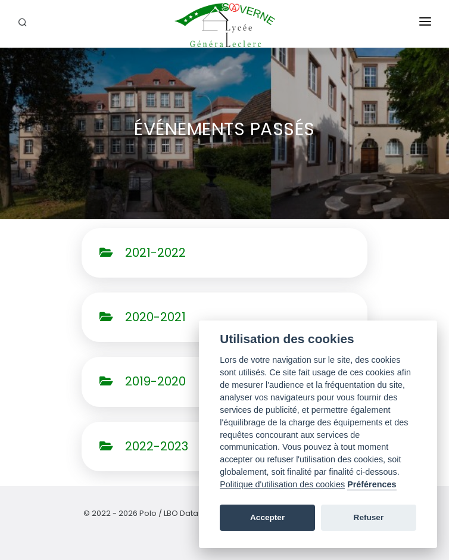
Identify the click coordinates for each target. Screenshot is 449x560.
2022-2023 (143, 446)
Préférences (371, 484)
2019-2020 (142, 381)
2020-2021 (142, 317)
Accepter (267, 517)
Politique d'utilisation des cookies (282, 484)
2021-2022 (142, 252)
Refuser (369, 517)
